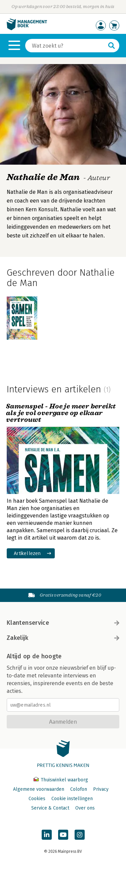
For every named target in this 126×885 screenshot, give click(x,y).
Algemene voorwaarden (38, 789)
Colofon (78, 789)
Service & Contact (50, 808)
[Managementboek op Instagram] (80, 835)
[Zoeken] (65, 45)
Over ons (85, 808)
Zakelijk (63, 638)
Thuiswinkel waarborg (61, 780)
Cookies (37, 798)
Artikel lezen (27, 553)
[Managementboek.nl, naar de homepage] (27, 29)
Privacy (101, 789)
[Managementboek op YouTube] (63, 835)
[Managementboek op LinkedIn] (47, 835)
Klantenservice (63, 622)
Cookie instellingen (72, 798)
